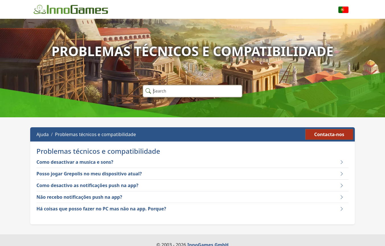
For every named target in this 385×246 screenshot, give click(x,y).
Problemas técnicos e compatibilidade (95, 134)
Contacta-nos (329, 134)
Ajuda (42, 134)
